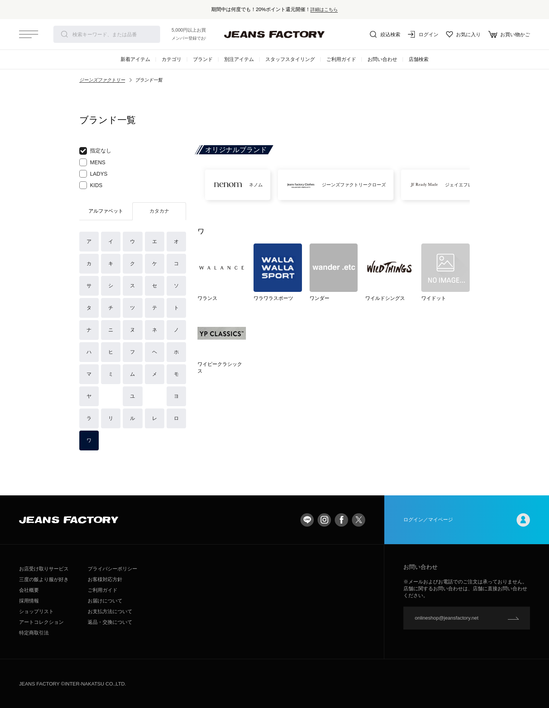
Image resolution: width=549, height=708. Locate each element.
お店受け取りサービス (44, 569)
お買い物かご (509, 34)
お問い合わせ (382, 59)
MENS (92, 162)
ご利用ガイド (341, 59)
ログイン (423, 34)
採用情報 (29, 601)
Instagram (324, 520)
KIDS (91, 185)
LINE (307, 520)
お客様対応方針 (105, 579)
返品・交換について (110, 622)
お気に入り (463, 34)
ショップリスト (36, 611)
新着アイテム (135, 59)
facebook (341, 520)
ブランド (203, 59)
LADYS (93, 174)
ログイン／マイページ (466, 520)
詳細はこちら (324, 9)
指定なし (95, 151)
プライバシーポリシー (112, 569)
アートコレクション (41, 622)
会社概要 (29, 590)
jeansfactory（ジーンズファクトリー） (274, 34)
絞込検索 (385, 34)
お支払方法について (110, 611)
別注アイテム (239, 59)
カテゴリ (171, 59)
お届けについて (105, 601)
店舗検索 (419, 59)
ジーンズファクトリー (102, 80)
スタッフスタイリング (290, 59)
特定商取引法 (34, 633)
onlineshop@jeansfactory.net (446, 618)
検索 (64, 34)
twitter (358, 520)
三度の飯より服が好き (44, 579)
